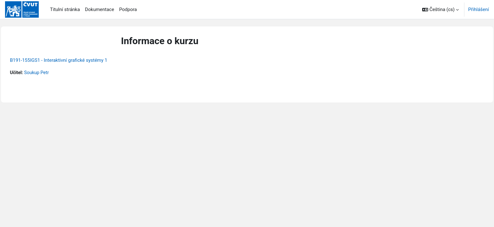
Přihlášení (478, 9)
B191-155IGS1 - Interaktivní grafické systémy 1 (72, 60)
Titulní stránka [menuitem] (65, 9)
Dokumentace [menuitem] (99, 9)
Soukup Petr (51, 73)
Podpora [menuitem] (128, 9)
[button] (440, 9)
